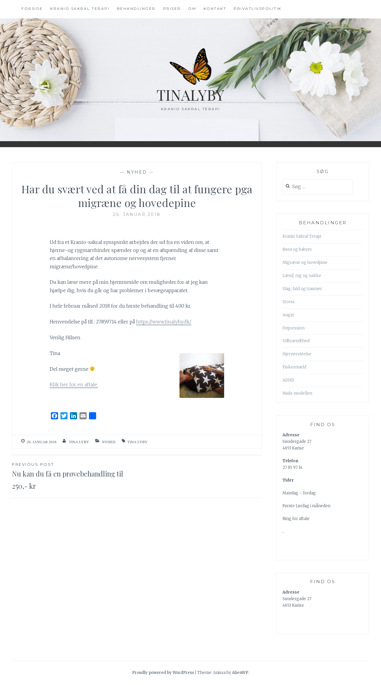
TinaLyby (190, 95)
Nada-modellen (297, 393)
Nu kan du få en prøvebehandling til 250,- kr (74, 476)
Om (192, 8)
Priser (172, 8)
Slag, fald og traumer (302, 288)
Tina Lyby (79, 442)
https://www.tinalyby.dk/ (163, 322)
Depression (293, 328)
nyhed (137, 172)
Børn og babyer (297, 249)
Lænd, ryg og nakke (301, 275)
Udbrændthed (296, 340)
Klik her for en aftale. (74, 384)
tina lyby (137, 442)
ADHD (288, 380)
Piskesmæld (294, 367)
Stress (288, 301)
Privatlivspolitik (258, 8)
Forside (32, 8)
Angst (288, 314)
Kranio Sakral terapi (80, 8)
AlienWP (240, 672)
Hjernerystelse (296, 353)
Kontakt (215, 8)
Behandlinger (136, 8)
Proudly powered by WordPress (163, 672)
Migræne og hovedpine (304, 262)
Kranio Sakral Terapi (301, 236)
